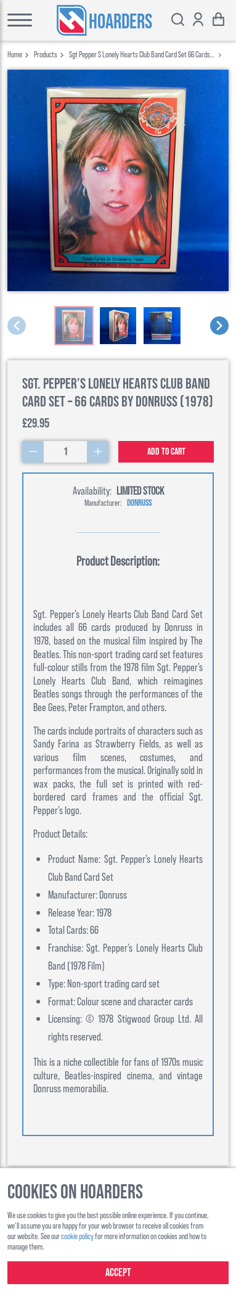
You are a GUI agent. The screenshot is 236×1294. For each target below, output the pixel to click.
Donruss (139, 502)
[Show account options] (198, 21)
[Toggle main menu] (16, 20)
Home (14, 54)
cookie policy (77, 1235)
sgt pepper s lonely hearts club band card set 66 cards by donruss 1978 (139, 54)
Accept (118, 1272)
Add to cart (166, 452)
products (45, 54)
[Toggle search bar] (178, 21)
